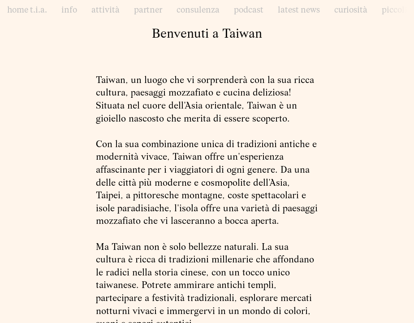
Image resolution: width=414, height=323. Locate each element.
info (69, 10)
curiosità (350, 10)
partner (148, 10)
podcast (248, 10)
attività (105, 10)
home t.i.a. (27, 10)
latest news (299, 10)
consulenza (198, 10)
